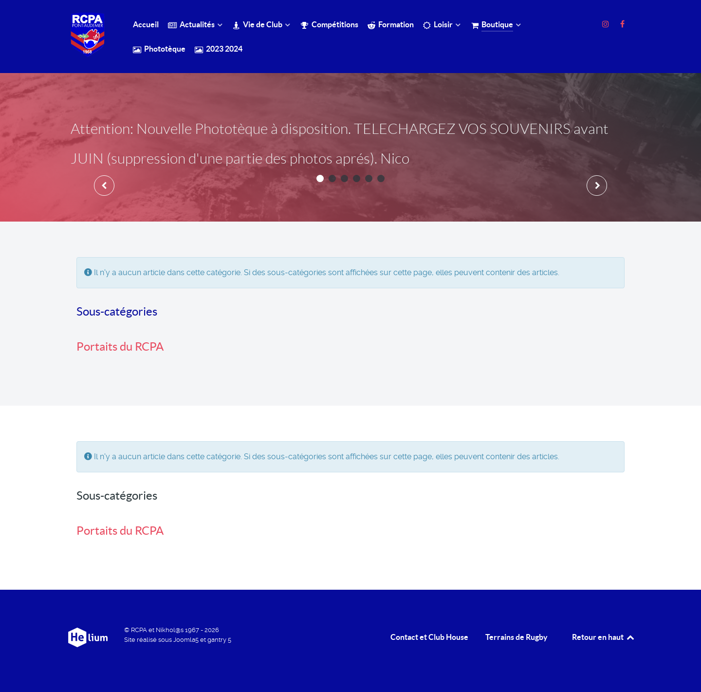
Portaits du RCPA (120, 346)
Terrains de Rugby (516, 637)
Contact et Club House (429, 637)
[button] (320, 178)
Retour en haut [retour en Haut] (603, 637)
